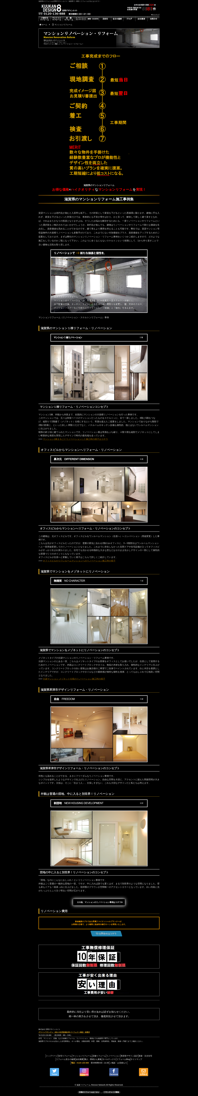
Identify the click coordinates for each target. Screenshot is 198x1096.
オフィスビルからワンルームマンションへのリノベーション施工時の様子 (79, 561)
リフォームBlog (134, 1059)
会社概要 (84, 1059)
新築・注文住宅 (49, 1059)
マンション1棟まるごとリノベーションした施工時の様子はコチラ (75, 439)
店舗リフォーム (107, 1056)
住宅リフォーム (68, 1056)
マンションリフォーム (88, 1056)
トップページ (53, 1056)
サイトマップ (150, 1059)
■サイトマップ (155, 14)
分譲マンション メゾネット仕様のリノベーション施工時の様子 (74, 679)
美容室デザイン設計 (142, 1056)
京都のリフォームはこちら (89, 1092)
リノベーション (123, 1056)
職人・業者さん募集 (100, 1059)
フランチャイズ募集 (111, 1092)
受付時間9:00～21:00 (89, 1063)
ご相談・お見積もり (119, 1063)
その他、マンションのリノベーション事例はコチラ (99, 902)
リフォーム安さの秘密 (68, 1059)
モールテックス (118, 1059)
